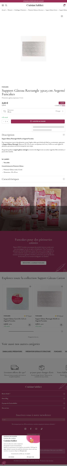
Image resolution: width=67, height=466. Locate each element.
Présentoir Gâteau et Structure (35, 10)
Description (33, 134)
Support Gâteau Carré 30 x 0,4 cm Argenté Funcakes (15, 320)
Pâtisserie (10, 10)
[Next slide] (62, 331)
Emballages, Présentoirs (20, 10)
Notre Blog (33, 399)
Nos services (33, 408)
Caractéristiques (33, 179)
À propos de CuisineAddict (33, 403)
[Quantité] (5, 121)
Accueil (4, 10)
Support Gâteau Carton (51, 10)
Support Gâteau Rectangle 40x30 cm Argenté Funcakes (47, 320)
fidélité (63, 105)
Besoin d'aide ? (33, 394)
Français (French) (33, 435)
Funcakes (58, 352)
